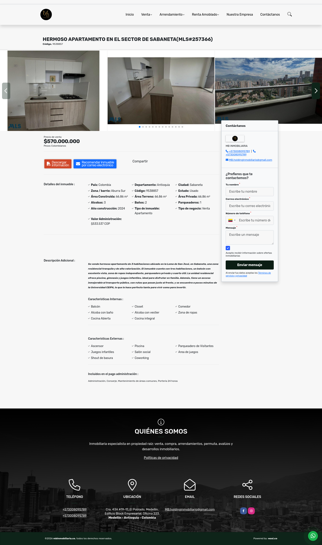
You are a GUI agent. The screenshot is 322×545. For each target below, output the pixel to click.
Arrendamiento (171, 14)
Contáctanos (270, 14)
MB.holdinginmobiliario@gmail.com (250, 159)
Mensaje (231, 227)
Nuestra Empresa (240, 14)
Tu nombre (233, 184)
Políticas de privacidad (161, 458)
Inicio (130, 14)
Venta (145, 14)
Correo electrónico (238, 198)
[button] (139, 127)
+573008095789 (239, 151)
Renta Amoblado (204, 14)
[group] (53, 91)
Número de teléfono (238, 213)
